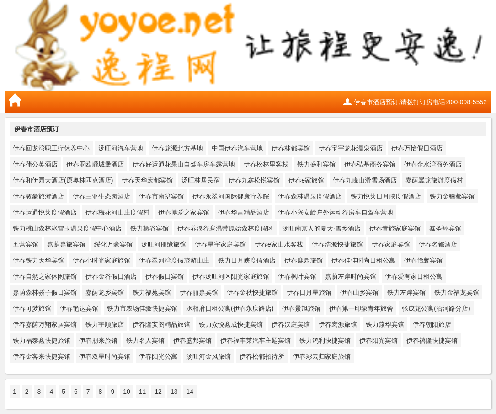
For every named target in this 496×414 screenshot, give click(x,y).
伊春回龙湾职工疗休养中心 (51, 148)
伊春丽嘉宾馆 (199, 292)
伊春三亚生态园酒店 (101, 196)
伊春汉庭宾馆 (291, 324)
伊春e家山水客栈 (279, 244)
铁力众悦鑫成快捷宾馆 (231, 324)
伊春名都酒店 (438, 244)
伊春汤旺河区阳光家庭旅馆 (230, 276)
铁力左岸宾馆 (406, 292)
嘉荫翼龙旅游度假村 (434, 180)
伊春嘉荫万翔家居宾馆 (45, 324)
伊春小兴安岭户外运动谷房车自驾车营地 (335, 212)
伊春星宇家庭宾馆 (220, 244)
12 (158, 391)
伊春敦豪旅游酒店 (38, 196)
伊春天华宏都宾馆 (147, 180)
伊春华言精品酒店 (243, 212)
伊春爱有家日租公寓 (414, 276)
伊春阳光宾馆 (378, 340)
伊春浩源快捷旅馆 (337, 244)
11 (142, 391)
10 (126, 391)
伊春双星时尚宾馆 (104, 356)
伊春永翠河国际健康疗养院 (230, 196)
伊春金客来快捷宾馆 (41, 356)
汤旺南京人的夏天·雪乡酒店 (321, 228)
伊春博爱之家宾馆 (183, 212)
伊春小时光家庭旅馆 (101, 260)
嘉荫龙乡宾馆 (104, 292)
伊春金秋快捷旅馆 (252, 292)
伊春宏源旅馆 (338, 324)
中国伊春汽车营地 (237, 148)
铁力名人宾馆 (145, 340)
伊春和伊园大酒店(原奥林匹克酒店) (63, 180)
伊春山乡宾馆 (359, 292)
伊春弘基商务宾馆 (369, 164)
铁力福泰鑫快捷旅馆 (41, 340)
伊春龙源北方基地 (177, 148)
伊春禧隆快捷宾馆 (432, 340)
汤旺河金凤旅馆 (208, 356)
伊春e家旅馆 (306, 180)
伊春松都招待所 (262, 356)
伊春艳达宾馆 (79, 308)
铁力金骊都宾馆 (452, 196)
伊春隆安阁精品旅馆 (161, 324)
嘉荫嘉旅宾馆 (66, 244)
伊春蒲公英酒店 (35, 164)
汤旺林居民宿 (200, 180)
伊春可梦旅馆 (32, 308)
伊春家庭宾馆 (391, 244)
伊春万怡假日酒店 (417, 148)
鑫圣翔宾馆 (445, 228)
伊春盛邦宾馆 (192, 340)
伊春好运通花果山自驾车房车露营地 (184, 164)
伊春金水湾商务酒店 (433, 164)
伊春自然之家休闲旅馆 (45, 276)
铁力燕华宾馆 (385, 324)
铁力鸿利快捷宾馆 (325, 340)
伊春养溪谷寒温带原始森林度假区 (225, 228)
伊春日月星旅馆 (309, 292)
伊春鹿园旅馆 (303, 260)
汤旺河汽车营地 (120, 148)
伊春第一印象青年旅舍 (361, 308)
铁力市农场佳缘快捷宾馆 (142, 308)
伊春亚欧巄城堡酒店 (95, 164)
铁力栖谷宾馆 (149, 228)
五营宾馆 (25, 244)
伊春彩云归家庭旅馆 (322, 356)
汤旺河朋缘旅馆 (163, 244)
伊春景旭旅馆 (301, 308)
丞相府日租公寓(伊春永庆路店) (229, 308)
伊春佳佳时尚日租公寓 (363, 260)
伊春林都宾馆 (291, 148)
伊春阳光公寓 (158, 356)
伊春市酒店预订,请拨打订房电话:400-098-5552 (420, 102)
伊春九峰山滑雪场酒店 (365, 180)
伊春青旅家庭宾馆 (395, 228)
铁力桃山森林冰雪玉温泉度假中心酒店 (67, 228)
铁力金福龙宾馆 (456, 292)
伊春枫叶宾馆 (297, 276)
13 (174, 391)
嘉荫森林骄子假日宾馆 (45, 292)
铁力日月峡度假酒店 (247, 260)
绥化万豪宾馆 (113, 244)
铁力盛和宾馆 (316, 164)
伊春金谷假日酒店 (111, 276)
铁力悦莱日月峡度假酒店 (386, 196)
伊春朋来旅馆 (98, 340)
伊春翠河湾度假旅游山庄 (174, 260)
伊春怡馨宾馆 (423, 260)
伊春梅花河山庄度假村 (117, 212)
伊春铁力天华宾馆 (38, 260)
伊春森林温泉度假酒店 (310, 196)
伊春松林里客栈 (266, 164)
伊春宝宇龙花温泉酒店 (351, 148)
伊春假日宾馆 (164, 276)
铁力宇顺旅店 (104, 324)
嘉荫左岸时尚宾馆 (350, 276)
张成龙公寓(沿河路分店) (436, 308)
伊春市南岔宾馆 (161, 196)
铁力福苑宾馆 (152, 292)
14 (189, 391)
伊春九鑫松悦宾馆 (254, 180)
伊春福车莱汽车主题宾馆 (255, 340)
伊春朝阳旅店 (432, 324)
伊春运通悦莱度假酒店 (45, 212)
